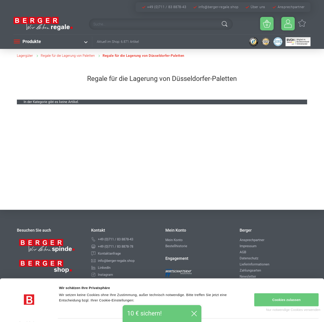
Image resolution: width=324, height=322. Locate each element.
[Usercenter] (288, 23)
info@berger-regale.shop (218, 7)
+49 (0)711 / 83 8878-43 (166, 7)
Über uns (258, 7)
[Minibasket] (267, 23)
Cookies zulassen (286, 288)
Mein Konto (174, 240)
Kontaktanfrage (109, 253)
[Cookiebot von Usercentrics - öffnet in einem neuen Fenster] (29, 313)
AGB (243, 252)
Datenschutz (249, 258)
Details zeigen (70, 313)
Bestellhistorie (176, 246)
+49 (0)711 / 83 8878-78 (115, 246)
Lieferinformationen (254, 264)
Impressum (248, 246)
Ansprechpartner (291, 7)
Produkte (27, 41)
